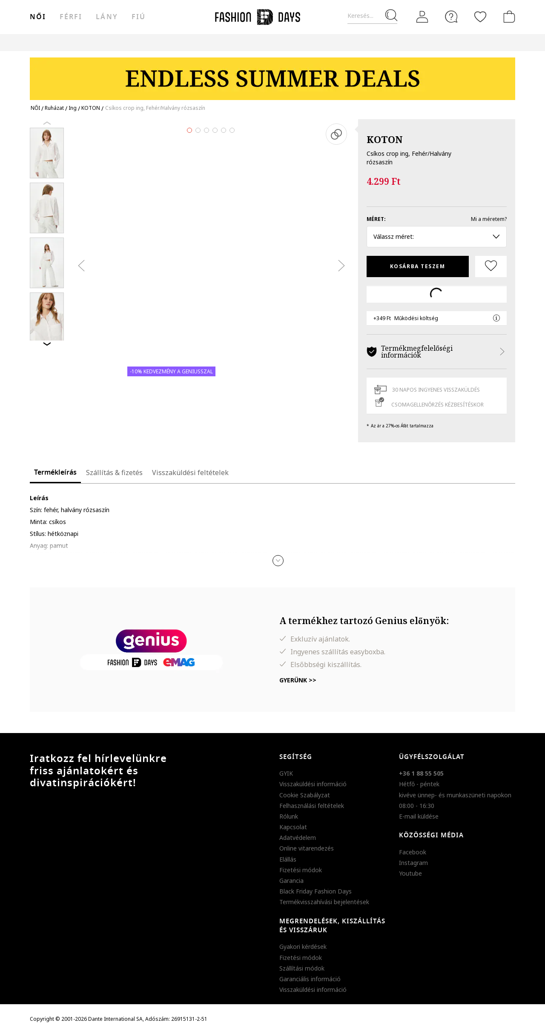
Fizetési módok (300, 870)
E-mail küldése (419, 816)
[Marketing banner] (272, 75)
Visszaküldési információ (313, 784)
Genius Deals (319, 42)
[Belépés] (422, 17)
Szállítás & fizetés (114, 472)
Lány (107, 17)
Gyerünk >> (297, 680)
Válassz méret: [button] (436, 236)
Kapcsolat (293, 827)
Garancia (291, 880)
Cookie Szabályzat (304, 795)
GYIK (286, 773)
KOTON (385, 139)
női (38, 17)
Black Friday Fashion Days (315, 891)
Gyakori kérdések (303, 946)
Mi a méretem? (489, 219)
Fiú (139, 17)
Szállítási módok (301, 968)
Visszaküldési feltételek (190, 472)
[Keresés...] (372, 16)
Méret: (376, 219)
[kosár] (507, 16)
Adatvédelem (297, 838)
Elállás (287, 859)
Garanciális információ (310, 979)
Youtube (410, 873)
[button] (278, 560)
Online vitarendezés (306, 848)
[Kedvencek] (480, 16)
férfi (71, 17)
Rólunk (288, 816)
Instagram (413, 863)
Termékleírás (55, 472)
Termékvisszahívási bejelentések (324, 902)
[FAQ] (451, 16)
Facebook (412, 852)
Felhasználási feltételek (311, 806)
